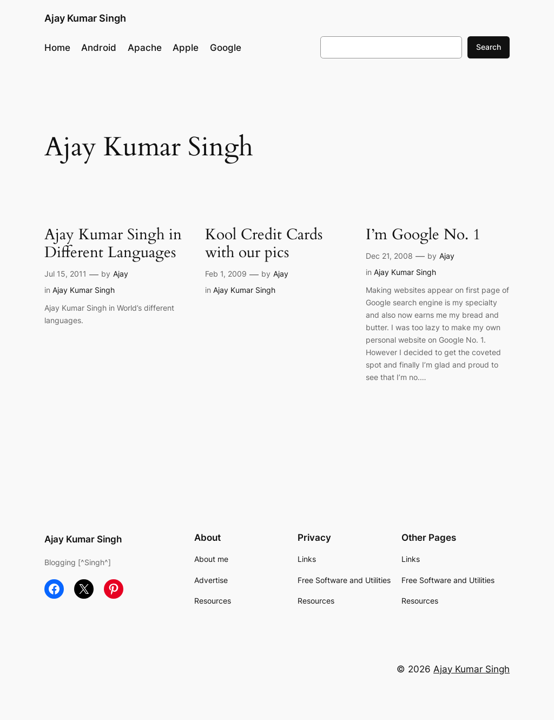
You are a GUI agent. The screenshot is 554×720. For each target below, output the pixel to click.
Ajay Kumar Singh (85, 18)
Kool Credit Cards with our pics (263, 243)
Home (57, 47)
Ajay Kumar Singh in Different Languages (113, 243)
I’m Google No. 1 (423, 235)
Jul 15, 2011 (65, 273)
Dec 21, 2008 (389, 255)
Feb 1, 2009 (226, 273)
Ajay (120, 273)
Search (488, 46)
